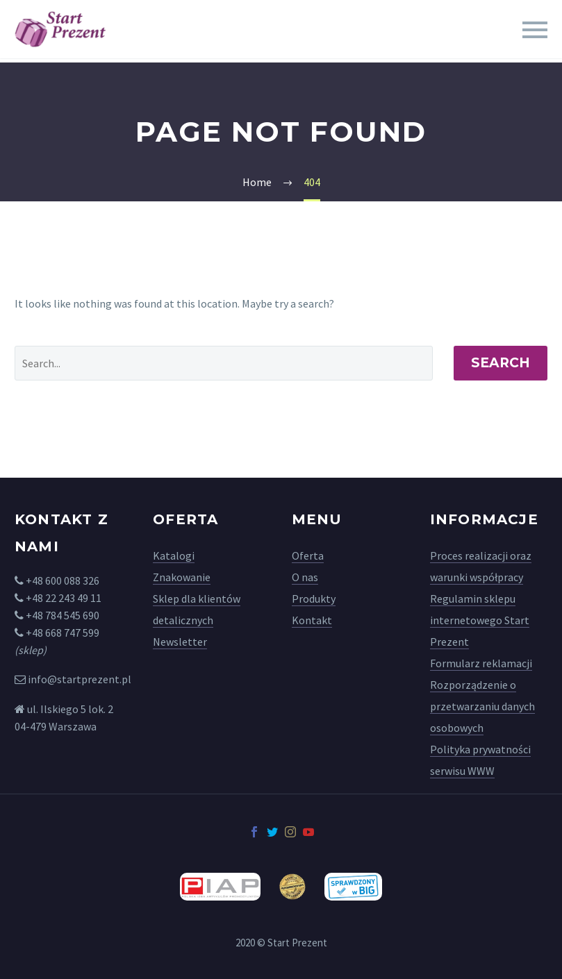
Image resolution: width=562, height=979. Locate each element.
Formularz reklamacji (481, 663)
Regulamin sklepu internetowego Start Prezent (479, 620)
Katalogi (174, 555)
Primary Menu (534, 30)
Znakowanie (181, 577)
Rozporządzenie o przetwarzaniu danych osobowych (482, 706)
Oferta (308, 555)
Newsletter (180, 642)
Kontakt (312, 620)
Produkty (314, 598)
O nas (305, 577)
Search (500, 363)
